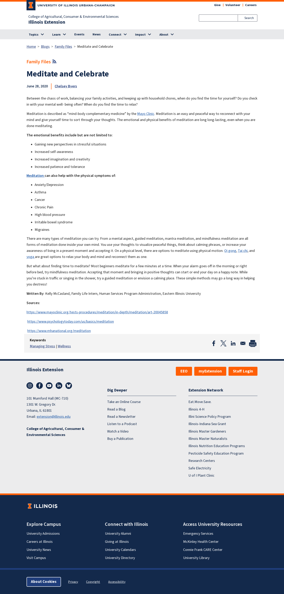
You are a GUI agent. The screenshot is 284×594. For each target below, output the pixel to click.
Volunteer (232, 5)
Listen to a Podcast (122, 423)
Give (217, 5)
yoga (31, 256)
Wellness (64, 346)
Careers (251, 5)
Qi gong (230, 250)
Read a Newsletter (121, 416)
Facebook (39, 385)
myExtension (210, 371)
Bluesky (68, 385)
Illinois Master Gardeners (207, 431)
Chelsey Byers (66, 86)
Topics (33, 34)
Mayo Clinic (145, 113)
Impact (140, 34)
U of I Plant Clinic (201, 475)
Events (79, 34)
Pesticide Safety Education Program (216, 453)
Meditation (36, 175)
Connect (115, 34)
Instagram (29, 385)
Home (31, 46)
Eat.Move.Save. (199, 401)
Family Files (63, 46)
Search (249, 18)
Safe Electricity (199, 468)
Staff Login (243, 371)
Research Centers (201, 460)
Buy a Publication (120, 438)
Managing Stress (42, 346)
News (97, 34)
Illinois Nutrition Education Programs (216, 446)
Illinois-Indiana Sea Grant (207, 423)
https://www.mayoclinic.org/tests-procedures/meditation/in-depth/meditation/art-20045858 (97, 312)
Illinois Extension (46, 22)
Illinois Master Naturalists (207, 438)
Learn (56, 34)
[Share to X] (223, 343)
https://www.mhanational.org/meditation (59, 330)
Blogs (45, 46)
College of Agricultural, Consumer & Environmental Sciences (73, 16)
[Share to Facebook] (214, 343)
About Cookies (44, 581)
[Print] (253, 343)
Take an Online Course (124, 401)
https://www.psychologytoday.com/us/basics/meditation (70, 321)
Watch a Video (118, 431)
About (163, 34)
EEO (184, 371)
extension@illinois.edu (53, 416)
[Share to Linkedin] (233, 343)
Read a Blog (116, 409)
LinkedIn (58, 385)
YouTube (49, 385)
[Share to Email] (243, 343)
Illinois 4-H (196, 409)
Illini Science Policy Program (209, 416)
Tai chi (243, 250)
